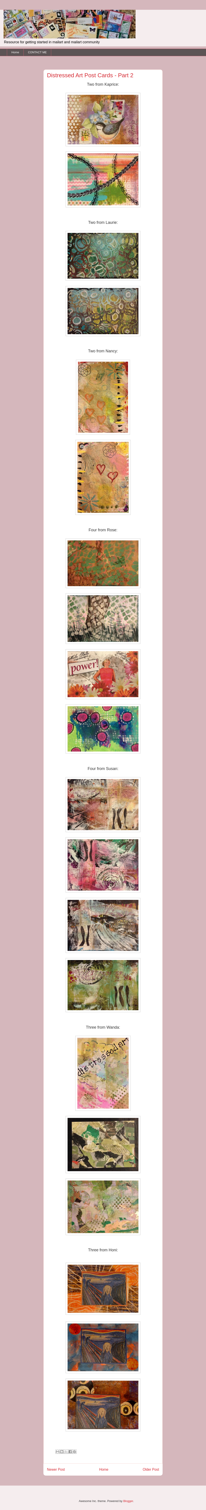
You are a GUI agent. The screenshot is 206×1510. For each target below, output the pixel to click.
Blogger (128, 1501)
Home (15, 52)
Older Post (151, 1469)
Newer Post (56, 1469)
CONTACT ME (37, 52)
